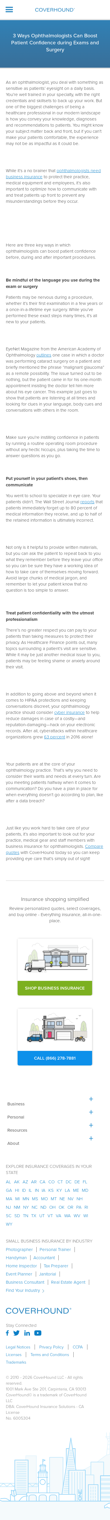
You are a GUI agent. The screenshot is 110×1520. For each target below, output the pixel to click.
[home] (55, 10)
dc (69, 1182)
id (24, 1190)
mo (44, 1199)
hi (17, 1190)
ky (59, 1190)
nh (80, 1199)
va (58, 1215)
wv (77, 1215)
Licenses (13, 1354)
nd (43, 1207)
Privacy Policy (51, 1347)
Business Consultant (25, 1282)
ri (86, 1207)
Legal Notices (18, 1347)
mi (17, 1199)
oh (52, 1207)
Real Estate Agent (68, 1282)
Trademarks (16, 1362)
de (77, 1182)
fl (85, 1182)
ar (34, 1182)
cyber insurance (69, 712)
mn (26, 1199)
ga (9, 1190)
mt (54, 1199)
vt (50, 1215)
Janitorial (47, 1274)
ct (60, 1182)
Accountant (44, 1257)
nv (71, 1199)
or (70, 1207)
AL (8, 1182)
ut (42, 1215)
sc (8, 1215)
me (76, 1190)
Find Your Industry (23, 1290)
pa (79, 1207)
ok (62, 1207)
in (37, 1190)
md (85, 1190)
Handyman (16, 1257)
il (30, 1190)
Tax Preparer (56, 1266)
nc (35, 1207)
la (67, 1190)
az (25, 1182)
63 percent (54, 737)
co (51, 1182)
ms (35, 1199)
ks (51, 1190)
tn (25, 1215)
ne (62, 1199)
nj (8, 1207)
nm (17, 1207)
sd (17, 1215)
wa (67, 1215)
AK (17, 1182)
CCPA (78, 1347)
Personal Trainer (55, 1249)
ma (9, 1199)
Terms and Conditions (50, 1354)
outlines (43, 355)
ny (26, 1207)
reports (87, 502)
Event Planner (19, 1274)
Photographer (19, 1249)
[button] (9, 9)
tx (33, 1215)
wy (9, 1224)
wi (85, 1215)
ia (43, 1190)
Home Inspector (21, 1266)
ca (42, 1182)
